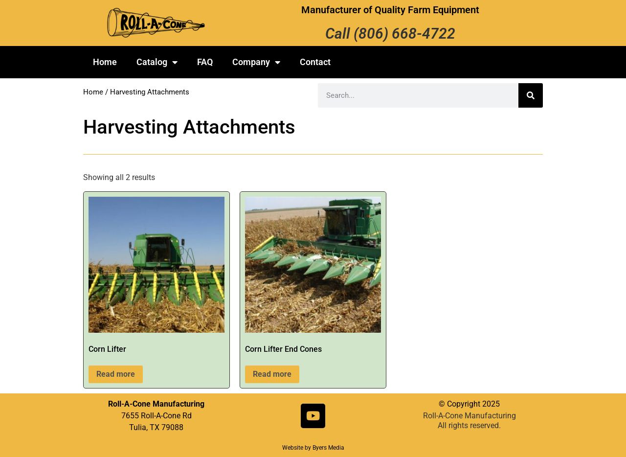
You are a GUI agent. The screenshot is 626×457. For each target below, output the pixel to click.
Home (105, 62)
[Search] (530, 95)
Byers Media (328, 447)
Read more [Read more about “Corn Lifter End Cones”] (272, 374)
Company (256, 62)
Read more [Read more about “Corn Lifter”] (115, 374)
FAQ (205, 62)
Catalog (157, 62)
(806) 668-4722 (404, 33)
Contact (315, 62)
